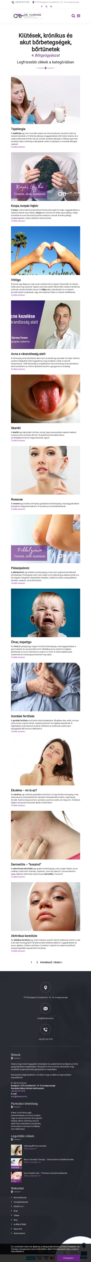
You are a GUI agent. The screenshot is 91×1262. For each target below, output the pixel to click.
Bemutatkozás (20, 1197)
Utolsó (58, 962)
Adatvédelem (19, 1233)
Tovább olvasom (18, 147)
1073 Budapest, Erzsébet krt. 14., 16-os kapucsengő (57, 2)
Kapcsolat (18, 1229)
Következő (46, 962)
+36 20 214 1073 (45, 1039)
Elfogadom (68, 1258)
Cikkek (16, 1215)
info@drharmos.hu (45, 1018)
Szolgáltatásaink (21, 1202)
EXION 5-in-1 (19, 1206)
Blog (15, 1220)
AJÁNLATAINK (20, 1224)
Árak (16, 1211)
